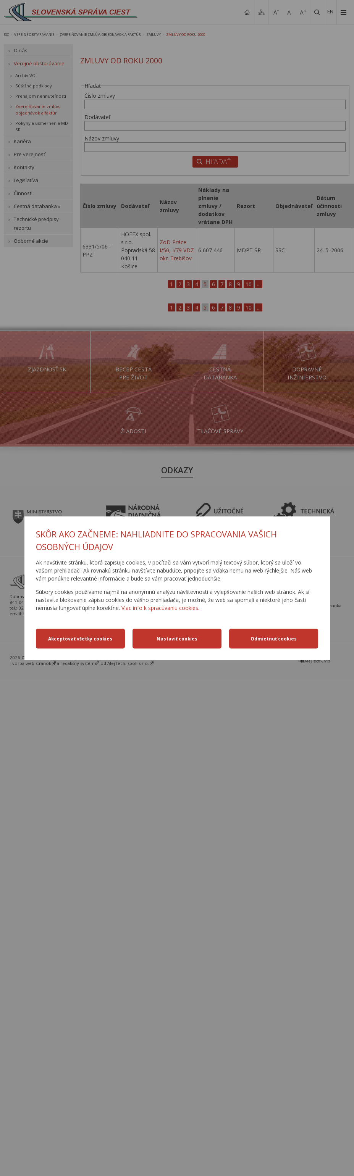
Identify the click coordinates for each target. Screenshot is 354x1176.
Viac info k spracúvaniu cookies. (160, 607)
